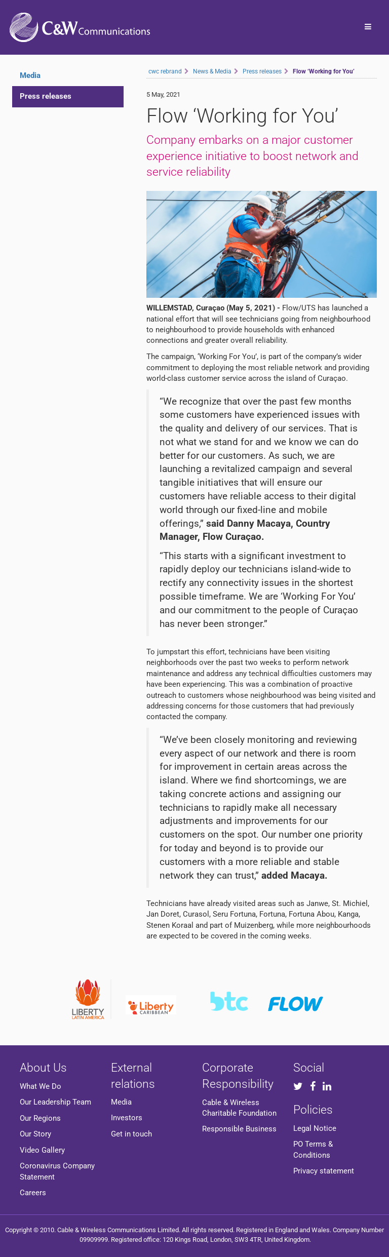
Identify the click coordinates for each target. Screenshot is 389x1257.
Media (121, 1102)
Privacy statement (323, 1170)
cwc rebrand (165, 71)
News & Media (212, 71)
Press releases (45, 96)
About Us (43, 1067)
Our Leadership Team (55, 1102)
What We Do (40, 1086)
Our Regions (40, 1118)
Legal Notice (314, 1128)
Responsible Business (239, 1128)
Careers (33, 1192)
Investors (126, 1117)
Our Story (35, 1133)
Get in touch (131, 1133)
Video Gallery (42, 1150)
